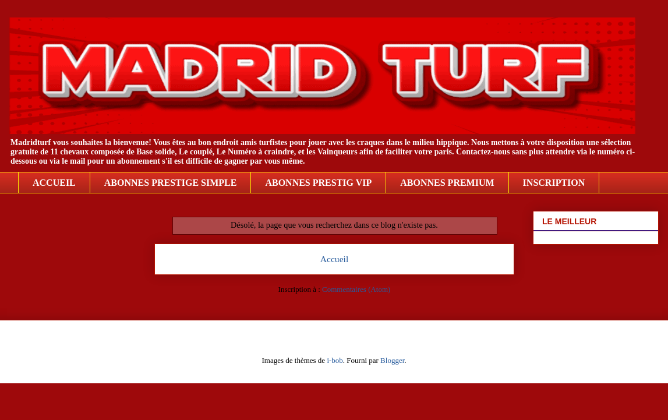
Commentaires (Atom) (356, 289)
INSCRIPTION (554, 183)
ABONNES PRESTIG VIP (318, 183)
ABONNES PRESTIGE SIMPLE (170, 183)
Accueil (334, 259)
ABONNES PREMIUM (447, 183)
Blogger (392, 360)
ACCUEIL (54, 183)
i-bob (334, 360)
